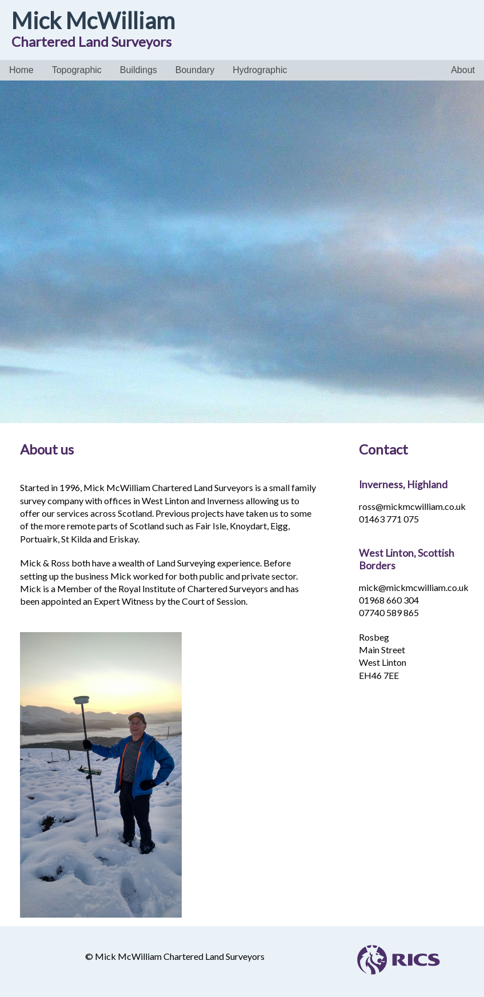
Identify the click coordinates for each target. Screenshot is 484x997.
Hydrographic (260, 70)
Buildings (138, 70)
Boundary (195, 70)
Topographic (77, 70)
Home (21, 70)
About (463, 70)
